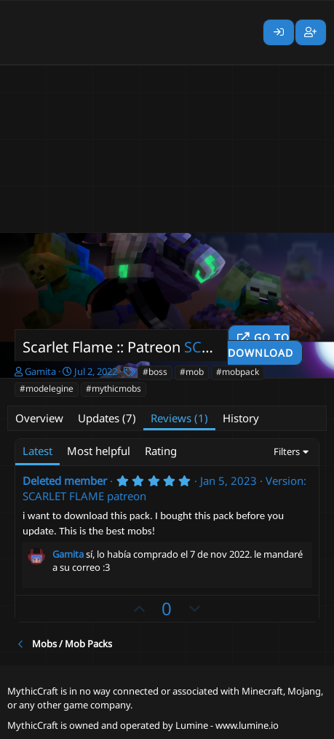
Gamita (40, 371)
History (241, 418)
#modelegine (46, 388)
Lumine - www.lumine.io (227, 725)
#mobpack (237, 371)
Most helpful (98, 450)
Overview (39, 418)
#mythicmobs (113, 388)
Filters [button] (287, 451)
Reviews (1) (179, 418)
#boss (155, 371)
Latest (37, 450)
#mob (192, 371)
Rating (161, 450)
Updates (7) (107, 418)
